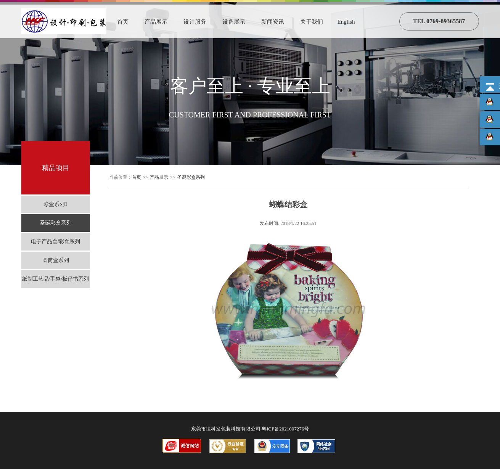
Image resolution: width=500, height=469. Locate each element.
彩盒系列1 (55, 204)
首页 (123, 22)
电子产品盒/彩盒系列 (55, 241)
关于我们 (311, 22)
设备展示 (233, 22)
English (346, 22)
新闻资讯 (272, 22)
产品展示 (156, 22)
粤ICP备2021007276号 (285, 429)
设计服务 (194, 22)
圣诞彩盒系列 (56, 223)
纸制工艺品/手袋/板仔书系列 (55, 279)
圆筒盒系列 (55, 260)
